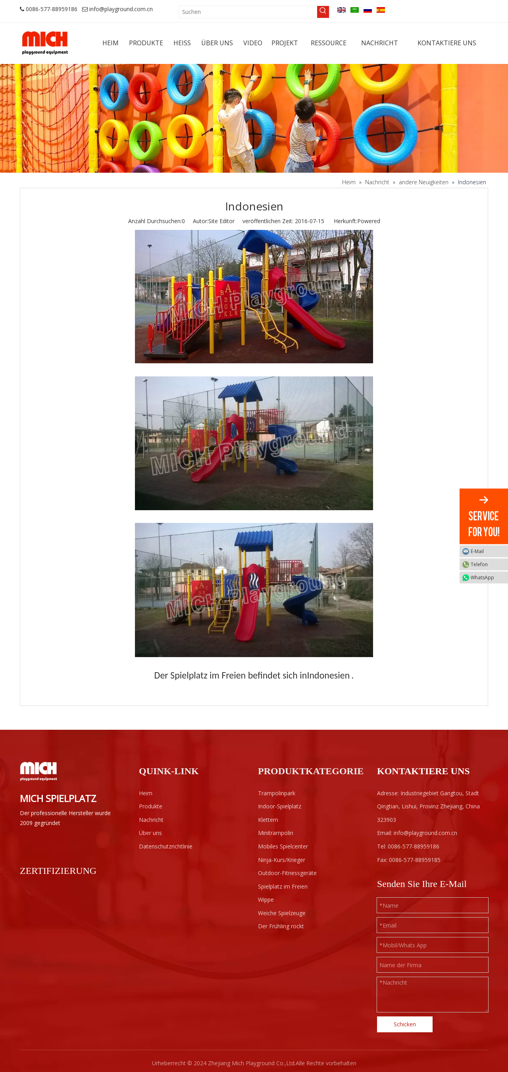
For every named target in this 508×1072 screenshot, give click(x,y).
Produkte (150, 806)
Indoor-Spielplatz (279, 806)
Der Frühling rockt (281, 926)
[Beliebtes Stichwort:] (323, 12)
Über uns (150, 833)
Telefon (487, 564)
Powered (368, 221)
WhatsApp (487, 577)
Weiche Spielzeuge (282, 913)
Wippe (266, 899)
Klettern (268, 819)
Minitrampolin (275, 833)
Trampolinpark (276, 793)
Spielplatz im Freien (283, 886)
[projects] (254, 118)
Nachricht (151, 819)
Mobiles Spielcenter (283, 846)
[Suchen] (248, 12)
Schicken (405, 1024)
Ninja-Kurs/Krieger (281, 860)
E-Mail (487, 551)
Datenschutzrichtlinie (165, 846)
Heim (145, 793)
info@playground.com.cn (121, 9)
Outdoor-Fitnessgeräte (287, 873)
